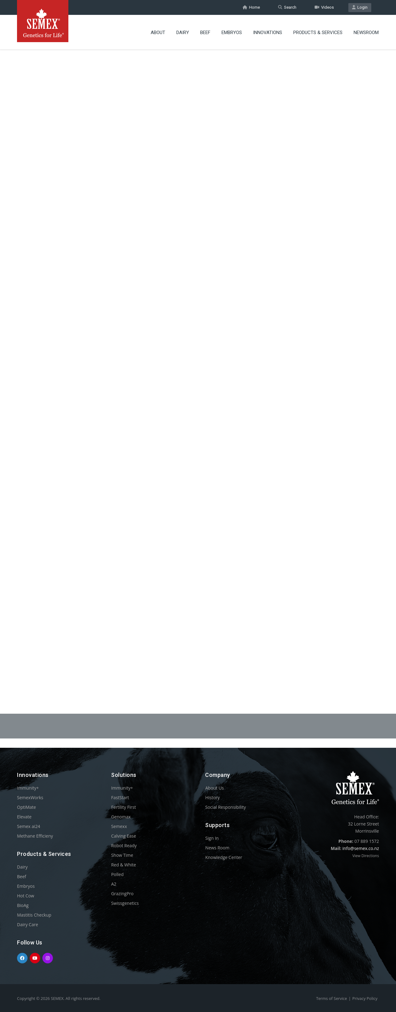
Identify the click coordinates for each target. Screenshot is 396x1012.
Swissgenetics (125, 903)
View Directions (365, 855)
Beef (205, 32)
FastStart (120, 797)
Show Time (122, 855)
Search (287, 7)
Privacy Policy (364, 998)
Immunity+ (28, 788)
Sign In (212, 838)
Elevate (24, 817)
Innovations (267, 32)
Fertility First (123, 807)
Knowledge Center (223, 857)
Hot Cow (25, 896)
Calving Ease (123, 836)
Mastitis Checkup (34, 915)
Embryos (232, 32)
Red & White (123, 865)
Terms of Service (331, 998)
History (212, 797)
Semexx (119, 826)
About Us (214, 788)
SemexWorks (30, 797)
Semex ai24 (28, 826)
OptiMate (26, 807)
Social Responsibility (225, 807)
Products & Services (317, 32)
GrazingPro (122, 893)
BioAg (22, 905)
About (158, 32)
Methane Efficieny (35, 836)
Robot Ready (124, 845)
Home (251, 7)
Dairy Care (27, 924)
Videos (324, 7)
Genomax (121, 817)
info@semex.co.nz (360, 848)
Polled (117, 874)
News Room (217, 848)
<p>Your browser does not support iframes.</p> (198, 365)
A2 (113, 884)
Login (360, 7)
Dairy (182, 32)
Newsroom (366, 32)
